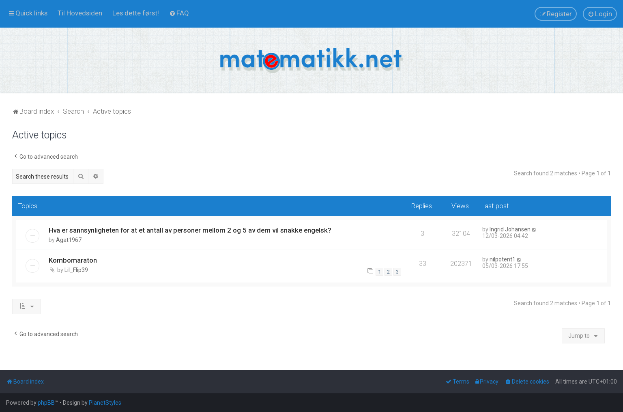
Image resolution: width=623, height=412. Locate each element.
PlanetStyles (105, 402)
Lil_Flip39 (76, 270)
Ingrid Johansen (510, 229)
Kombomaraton (73, 260)
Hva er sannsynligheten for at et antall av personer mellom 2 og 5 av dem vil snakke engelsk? (190, 230)
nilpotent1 (503, 259)
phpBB (46, 402)
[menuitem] (80, 13)
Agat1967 (69, 240)
